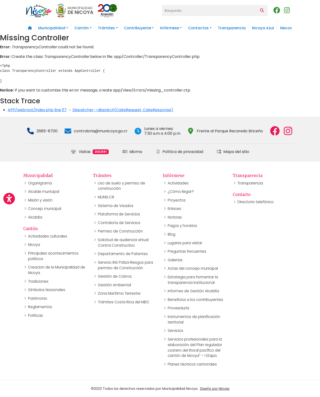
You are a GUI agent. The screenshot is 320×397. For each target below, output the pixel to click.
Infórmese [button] (169, 28)
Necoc (286, 28)
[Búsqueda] (209, 10)
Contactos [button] (198, 28)
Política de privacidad (179, 151)
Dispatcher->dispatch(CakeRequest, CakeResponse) (122, 110)
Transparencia (232, 28)
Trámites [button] (106, 28)
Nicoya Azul (263, 28)
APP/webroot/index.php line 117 (37, 110)
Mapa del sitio (233, 151)
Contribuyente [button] (137, 28)
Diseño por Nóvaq (214, 388)
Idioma (132, 151)
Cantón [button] (81, 28)
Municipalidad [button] (51, 28)
